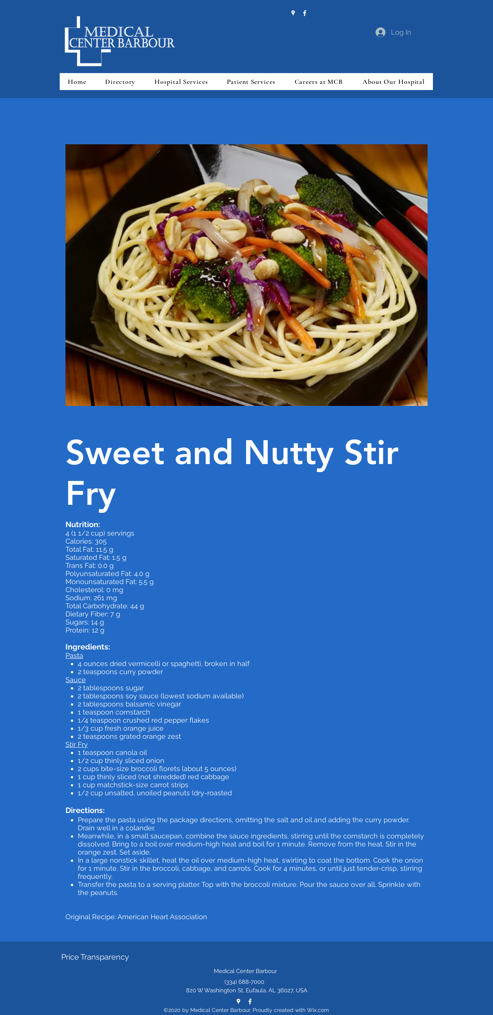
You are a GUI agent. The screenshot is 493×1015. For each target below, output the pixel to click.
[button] (120, 81)
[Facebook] (305, 13)
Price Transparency (95, 957)
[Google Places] (293, 13)
